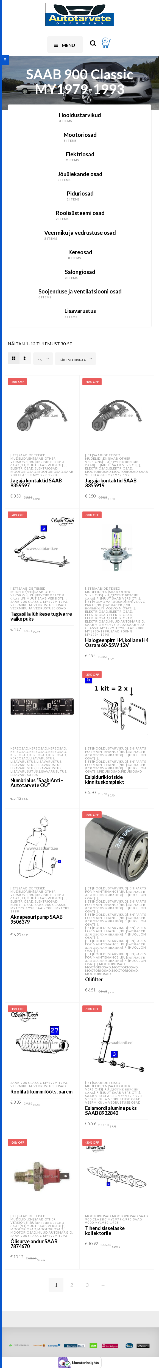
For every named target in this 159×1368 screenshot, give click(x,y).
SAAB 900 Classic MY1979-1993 (42, 473)
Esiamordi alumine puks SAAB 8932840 (111, 1110)
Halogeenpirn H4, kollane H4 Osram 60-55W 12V (116, 642)
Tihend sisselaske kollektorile (105, 1230)
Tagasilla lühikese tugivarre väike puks (41, 616)
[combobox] (43, 358)
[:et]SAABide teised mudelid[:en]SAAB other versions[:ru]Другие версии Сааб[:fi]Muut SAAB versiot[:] (38, 460)
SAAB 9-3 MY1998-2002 (105, 624)
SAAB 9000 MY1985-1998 (40, 909)
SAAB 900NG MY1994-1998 (109, 632)
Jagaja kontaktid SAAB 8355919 (110, 482)
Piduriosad (109, 771)
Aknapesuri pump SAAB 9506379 (36, 919)
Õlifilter (94, 979)
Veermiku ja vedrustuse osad (38, 605)
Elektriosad (22, 468)
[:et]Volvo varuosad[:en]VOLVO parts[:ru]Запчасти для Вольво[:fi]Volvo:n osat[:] (115, 605)
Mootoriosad (23, 471)
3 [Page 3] (87, 1285)
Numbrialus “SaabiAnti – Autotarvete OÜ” (36, 782)
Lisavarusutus (24, 771)
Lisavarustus (41, 758)
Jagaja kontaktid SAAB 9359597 (36, 482)
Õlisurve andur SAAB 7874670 (33, 1243)
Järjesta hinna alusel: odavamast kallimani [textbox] (76, 360)
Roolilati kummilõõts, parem (41, 1092)
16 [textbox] (39, 360)
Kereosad (19, 748)
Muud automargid (126, 621)
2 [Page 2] (71, 1285)
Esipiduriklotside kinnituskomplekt (104, 779)
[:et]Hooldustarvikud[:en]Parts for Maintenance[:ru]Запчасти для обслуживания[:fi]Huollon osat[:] (115, 753)
